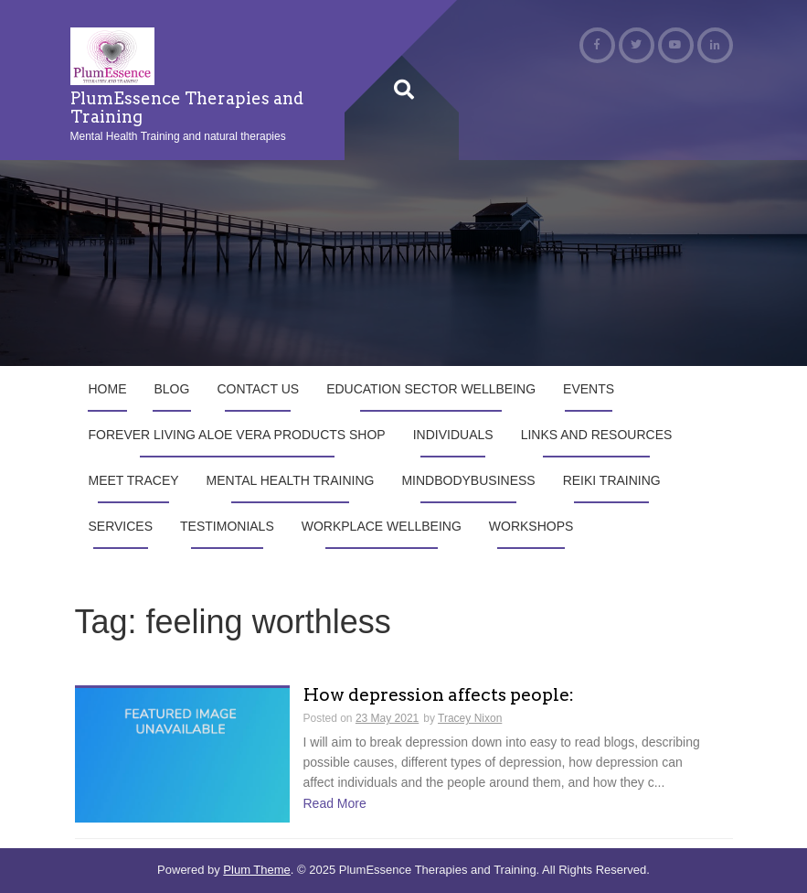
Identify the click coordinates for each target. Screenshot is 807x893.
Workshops (531, 526)
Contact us (258, 389)
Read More (334, 803)
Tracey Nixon (470, 718)
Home (108, 389)
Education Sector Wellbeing (431, 389)
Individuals (453, 434)
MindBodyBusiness (468, 480)
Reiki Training (612, 480)
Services (121, 526)
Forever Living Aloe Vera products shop (237, 434)
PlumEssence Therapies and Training (186, 107)
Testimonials (227, 526)
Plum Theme (256, 870)
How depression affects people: (438, 695)
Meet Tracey (134, 480)
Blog (172, 389)
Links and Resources (597, 434)
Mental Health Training (291, 480)
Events (588, 389)
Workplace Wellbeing (382, 526)
